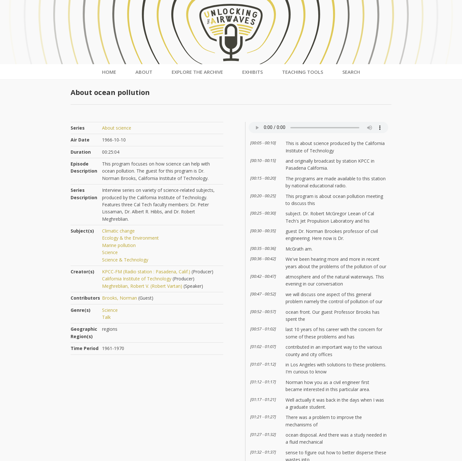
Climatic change (118, 231)
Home (109, 72)
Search (351, 72)
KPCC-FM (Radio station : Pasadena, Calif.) (146, 272)
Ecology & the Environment (130, 238)
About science (116, 128)
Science (110, 252)
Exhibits (252, 72)
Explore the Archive (197, 72)
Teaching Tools (302, 72)
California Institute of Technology (136, 279)
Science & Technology (125, 260)
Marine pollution (119, 245)
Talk (106, 317)
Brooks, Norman (119, 298)
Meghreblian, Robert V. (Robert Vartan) (142, 286)
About (143, 72)
